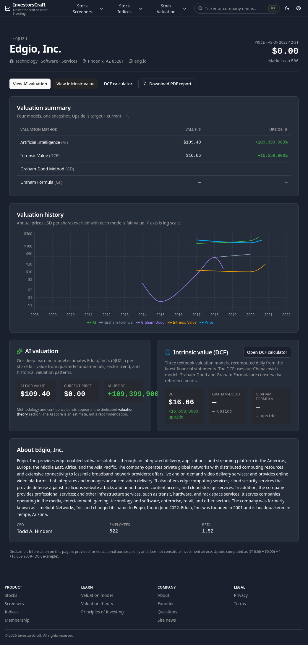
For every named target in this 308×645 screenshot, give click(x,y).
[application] (154, 278)
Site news (167, 620)
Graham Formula (41, 182)
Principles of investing (102, 612)
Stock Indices (130, 8)
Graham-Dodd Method (47, 169)
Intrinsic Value (39, 155)
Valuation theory (97, 603)
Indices (12, 612)
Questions (167, 612)
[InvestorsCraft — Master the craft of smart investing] (32, 8)
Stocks (11, 595)
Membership (17, 620)
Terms (240, 603)
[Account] (298, 8)
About (163, 595)
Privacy (241, 595)
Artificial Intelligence (44, 142)
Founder (166, 603)
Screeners (14, 603)
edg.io (140, 61)
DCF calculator (118, 84)
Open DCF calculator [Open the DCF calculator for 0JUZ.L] (267, 352)
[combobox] (236, 8)
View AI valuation (30, 84)
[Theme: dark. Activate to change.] (286, 8)
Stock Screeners (88, 8)
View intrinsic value (75, 84)
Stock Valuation (172, 8)
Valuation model (97, 595)
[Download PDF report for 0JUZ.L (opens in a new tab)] (166, 84)
